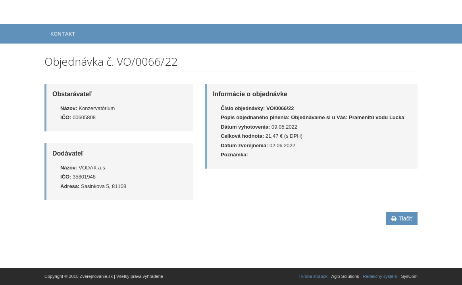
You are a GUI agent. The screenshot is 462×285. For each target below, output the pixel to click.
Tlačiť (401, 218)
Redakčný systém (380, 276)
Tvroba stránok (312, 276)
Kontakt (62, 33)
